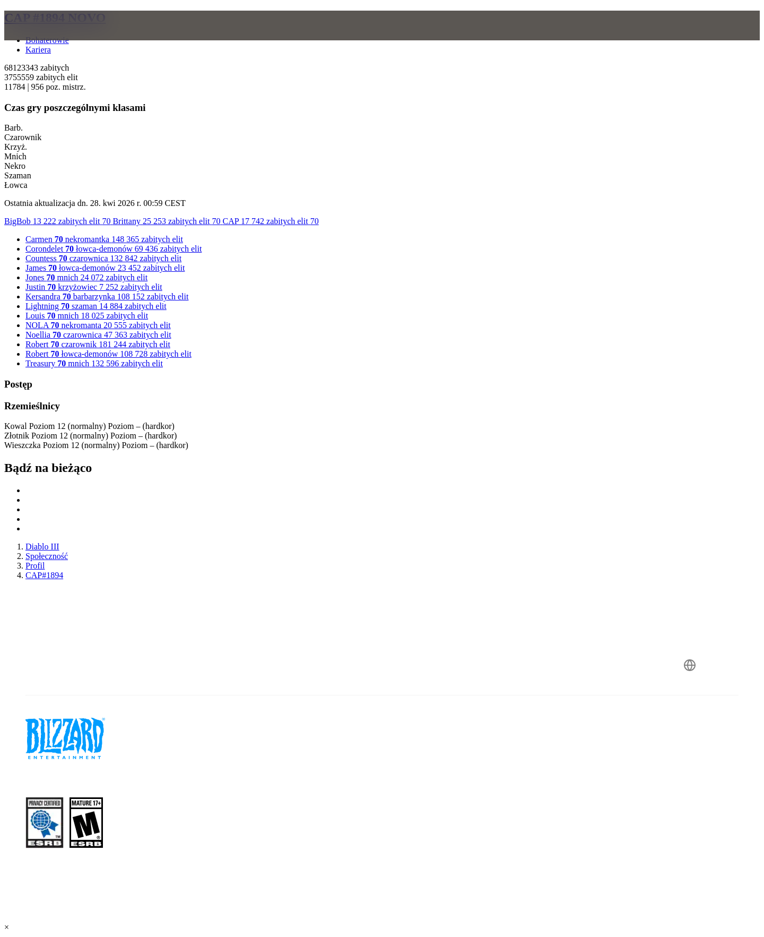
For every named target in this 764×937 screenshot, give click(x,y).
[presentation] (52, 38)
